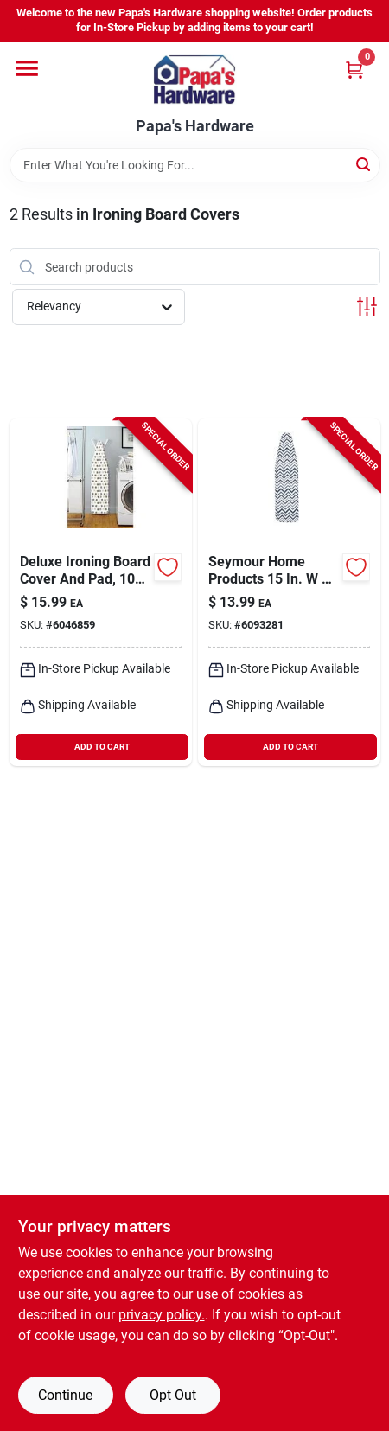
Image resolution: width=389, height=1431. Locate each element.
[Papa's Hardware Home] (194, 79)
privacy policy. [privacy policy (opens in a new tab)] (161, 1314)
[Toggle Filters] (367, 306)
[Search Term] (195, 165)
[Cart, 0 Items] (354, 70)
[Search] (364, 164)
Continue (65, 1395)
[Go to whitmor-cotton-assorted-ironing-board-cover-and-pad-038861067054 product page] (101, 592)
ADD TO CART (102, 746)
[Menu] (27, 68)
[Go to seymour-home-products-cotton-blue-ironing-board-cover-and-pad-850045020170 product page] (289, 592)
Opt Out (173, 1395)
